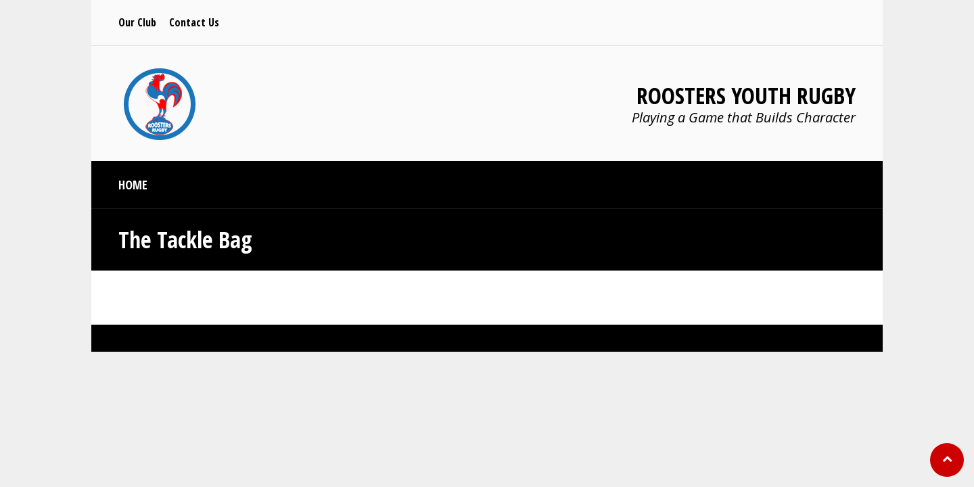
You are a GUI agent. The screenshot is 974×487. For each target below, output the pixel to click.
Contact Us (194, 22)
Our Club (137, 22)
